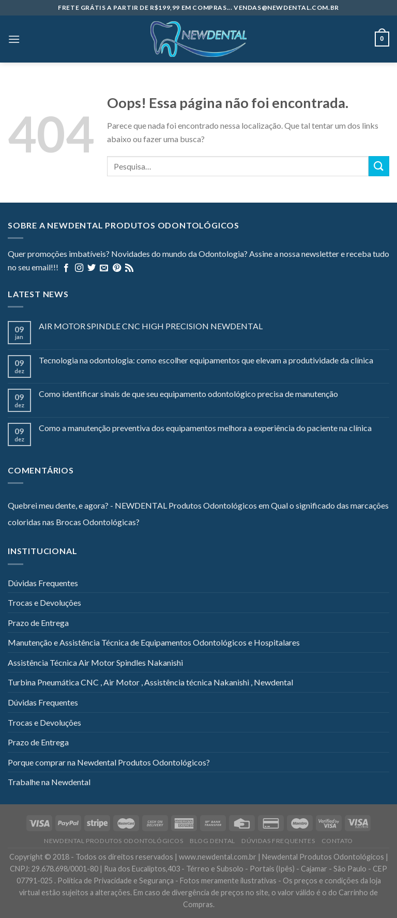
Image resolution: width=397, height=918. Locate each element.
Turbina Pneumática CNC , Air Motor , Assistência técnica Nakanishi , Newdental (150, 682)
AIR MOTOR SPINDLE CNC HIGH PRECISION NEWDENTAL (151, 326)
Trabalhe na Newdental (49, 782)
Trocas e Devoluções (44, 602)
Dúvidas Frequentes (43, 583)
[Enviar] (379, 166)
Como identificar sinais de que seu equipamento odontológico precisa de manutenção (188, 394)
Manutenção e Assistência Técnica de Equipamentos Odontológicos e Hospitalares (154, 642)
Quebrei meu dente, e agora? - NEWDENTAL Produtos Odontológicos (132, 505)
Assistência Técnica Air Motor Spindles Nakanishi (95, 662)
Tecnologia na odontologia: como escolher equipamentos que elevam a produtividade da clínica (206, 360)
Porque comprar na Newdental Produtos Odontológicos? (109, 762)
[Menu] (14, 39)
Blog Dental (212, 841)
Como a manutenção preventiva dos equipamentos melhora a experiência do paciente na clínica (205, 428)
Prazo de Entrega (38, 623)
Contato (337, 841)
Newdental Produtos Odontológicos (114, 841)
